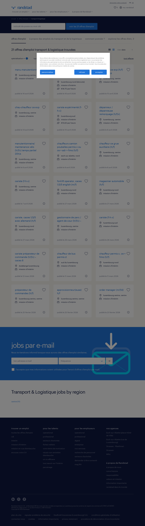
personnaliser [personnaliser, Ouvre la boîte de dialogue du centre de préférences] (47, 72)
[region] (73, 65)
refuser (82, 72)
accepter (99, 72)
